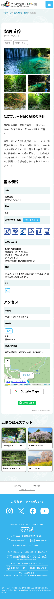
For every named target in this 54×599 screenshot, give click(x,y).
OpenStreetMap (25, 384)
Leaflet (12, 384)
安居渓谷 (26, 375)
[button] (27, 383)
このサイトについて (27, 489)
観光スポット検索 (21, 12)
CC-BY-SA (46, 384)
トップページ (6, 12)
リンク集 (36, 485)
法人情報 (17, 485)
